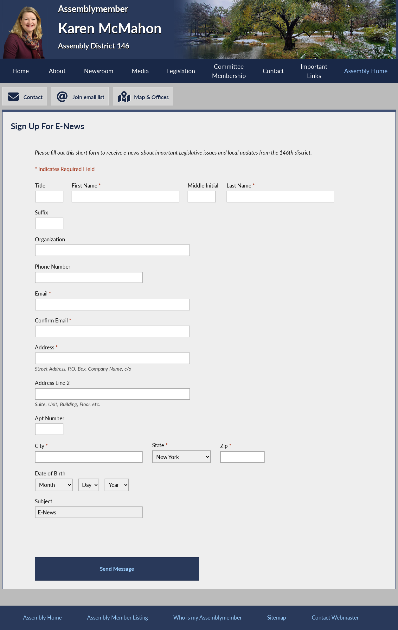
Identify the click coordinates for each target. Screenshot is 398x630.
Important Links (314, 71)
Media (140, 70)
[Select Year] (117, 485)
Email (43, 293)
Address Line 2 (72, 383)
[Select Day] (88, 485)
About (57, 70)
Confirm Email (53, 320)
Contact (273, 70)
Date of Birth (50, 473)
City (41, 445)
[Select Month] (54, 485)
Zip (225, 445)
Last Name (241, 185)
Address (90, 348)
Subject (43, 501)
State (160, 445)
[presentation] (83, 536)
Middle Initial (203, 185)
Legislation (181, 70)
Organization (50, 239)
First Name (86, 185)
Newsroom (98, 70)
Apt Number (49, 418)
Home (20, 70)
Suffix (41, 212)
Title (40, 185)
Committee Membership (229, 71)
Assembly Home (366, 70)
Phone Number (52, 266)
